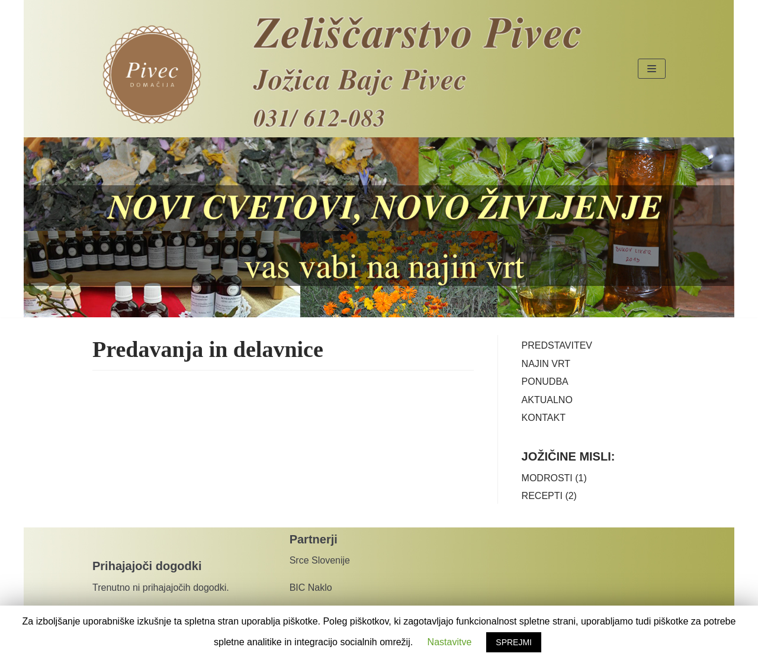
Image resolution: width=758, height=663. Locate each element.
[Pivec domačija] (151, 75)
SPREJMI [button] (514, 642)
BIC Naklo (312, 587)
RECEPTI (542, 496)
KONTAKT (544, 418)
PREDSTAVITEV (557, 345)
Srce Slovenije (320, 560)
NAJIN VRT (546, 364)
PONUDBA (545, 381)
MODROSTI (547, 478)
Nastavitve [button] (450, 642)
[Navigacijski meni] (652, 69)
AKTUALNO (547, 400)
